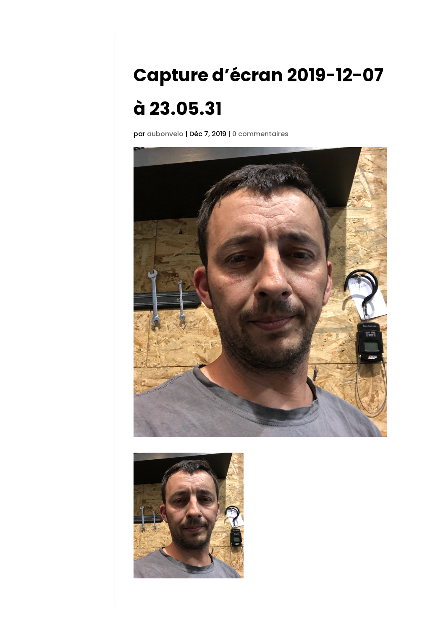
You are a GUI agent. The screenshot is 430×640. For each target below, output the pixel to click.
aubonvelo (165, 134)
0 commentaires (260, 134)
